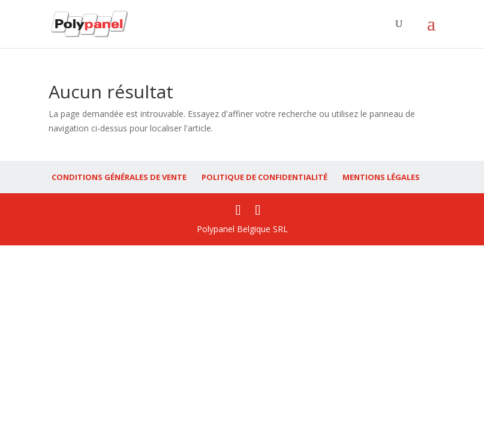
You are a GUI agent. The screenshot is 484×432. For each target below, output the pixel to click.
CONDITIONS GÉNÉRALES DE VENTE (119, 177)
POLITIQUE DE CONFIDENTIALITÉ (264, 177)
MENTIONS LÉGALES (381, 177)
